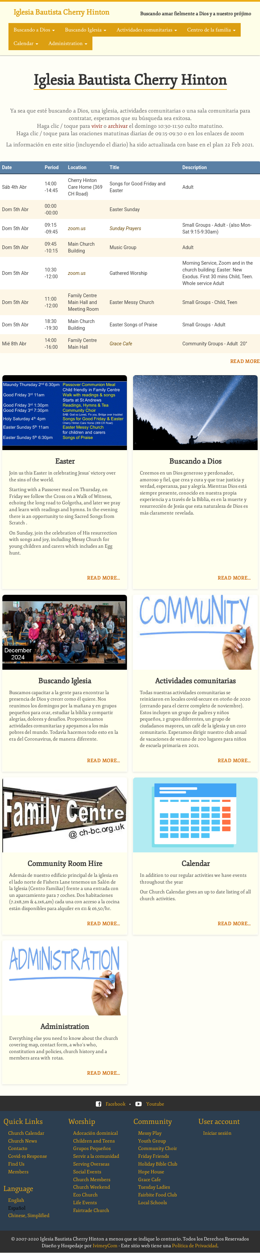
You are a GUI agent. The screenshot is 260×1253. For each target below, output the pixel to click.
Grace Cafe (121, 343)
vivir (96, 126)
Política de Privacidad (194, 1246)
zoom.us (77, 228)
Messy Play (149, 1133)
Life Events (85, 1203)
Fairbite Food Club (157, 1195)
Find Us (16, 1164)
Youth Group (152, 1141)
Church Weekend (91, 1187)
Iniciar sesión (217, 1133)
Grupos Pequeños (92, 1148)
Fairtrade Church (91, 1210)
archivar (118, 126)
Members (18, 1172)
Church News (22, 1141)
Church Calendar (26, 1133)
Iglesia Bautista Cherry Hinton (61, 12)
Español (16, 1208)
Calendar (26, 43)
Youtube (155, 1104)
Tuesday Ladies (154, 1187)
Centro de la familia (211, 30)
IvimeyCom (105, 1246)
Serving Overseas (91, 1164)
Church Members (91, 1180)
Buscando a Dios (34, 30)
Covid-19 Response (27, 1156)
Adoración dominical (95, 1133)
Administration (67, 43)
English (16, 1200)
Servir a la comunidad (96, 1156)
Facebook (116, 1104)
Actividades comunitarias (146, 30)
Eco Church (85, 1195)
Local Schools (152, 1203)
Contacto (17, 1148)
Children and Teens (94, 1141)
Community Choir (157, 1148)
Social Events (87, 1172)
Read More (245, 361)
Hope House (151, 1172)
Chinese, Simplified (28, 1215)
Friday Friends (153, 1156)
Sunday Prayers (125, 228)
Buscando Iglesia (85, 30)
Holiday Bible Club (157, 1164)
